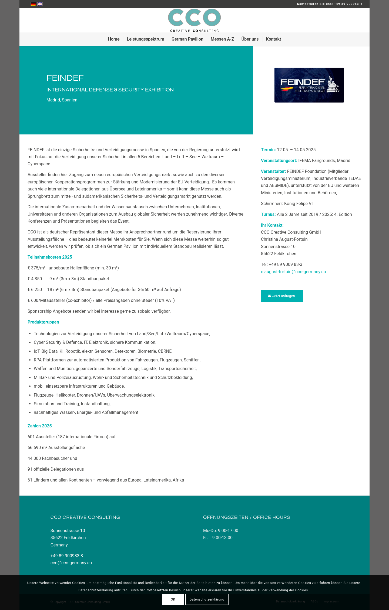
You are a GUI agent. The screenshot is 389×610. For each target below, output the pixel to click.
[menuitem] (114, 39)
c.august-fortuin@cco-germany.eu (293, 271)
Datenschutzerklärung (207, 599)
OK (173, 599)
